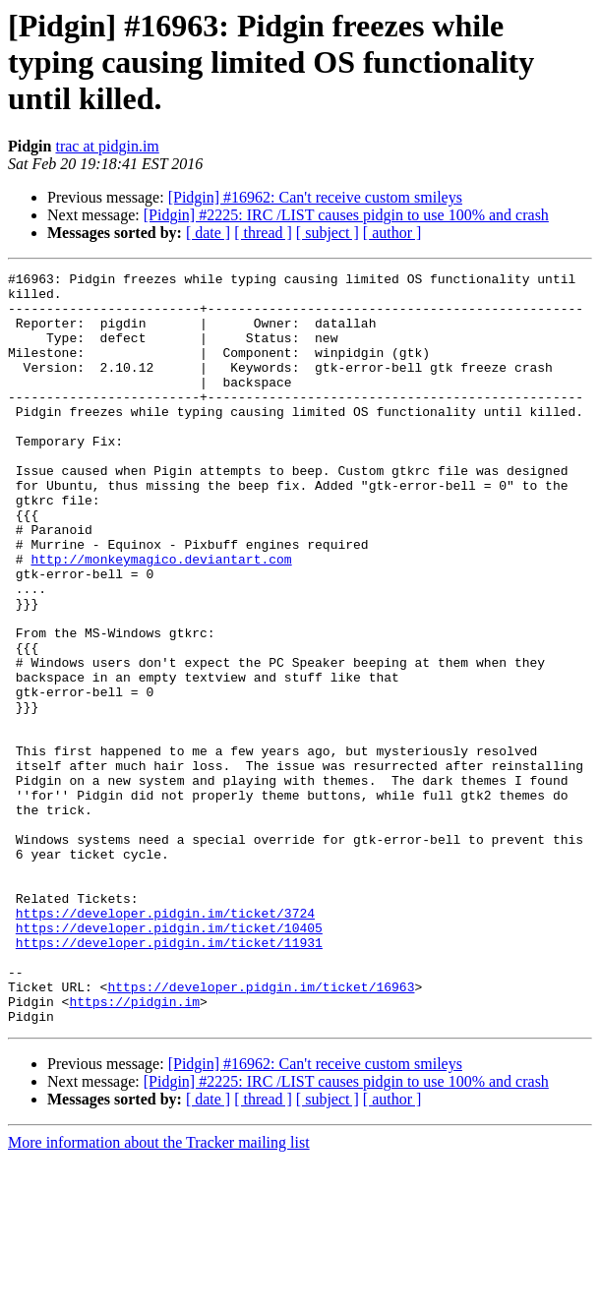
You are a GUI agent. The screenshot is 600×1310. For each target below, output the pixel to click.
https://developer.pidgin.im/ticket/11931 (169, 1078)
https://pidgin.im (134, 1149)
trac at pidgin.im (106, 146)
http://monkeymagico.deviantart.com (160, 617)
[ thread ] (263, 232)
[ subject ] (327, 232)
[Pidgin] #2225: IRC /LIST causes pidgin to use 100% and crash (346, 215)
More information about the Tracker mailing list (159, 1292)
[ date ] (208, 232)
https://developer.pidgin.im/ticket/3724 (165, 1042)
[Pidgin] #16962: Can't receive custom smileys (315, 197)
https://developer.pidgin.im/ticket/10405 (169, 1060)
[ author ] (392, 232)
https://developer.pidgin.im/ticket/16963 (260, 1131)
